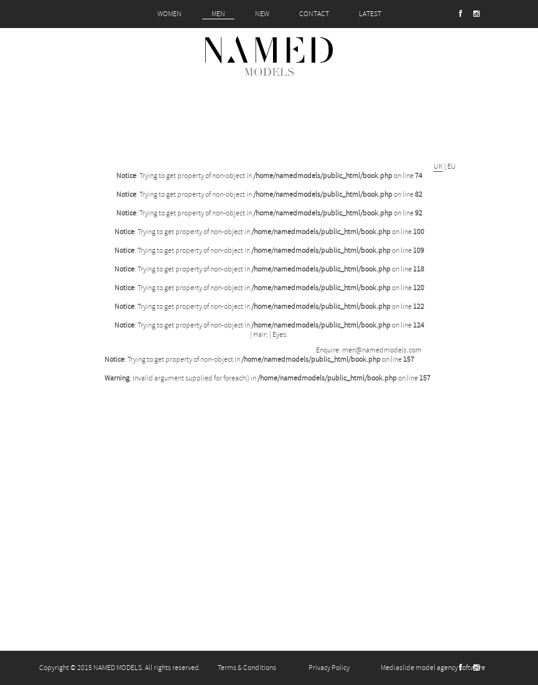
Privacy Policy (329, 668)
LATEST (370, 14)
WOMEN (169, 14)
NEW (262, 14)
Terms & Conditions (247, 668)
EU (451, 166)
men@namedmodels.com (382, 350)
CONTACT (314, 14)
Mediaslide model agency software (433, 668)
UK (438, 166)
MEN (218, 14)
